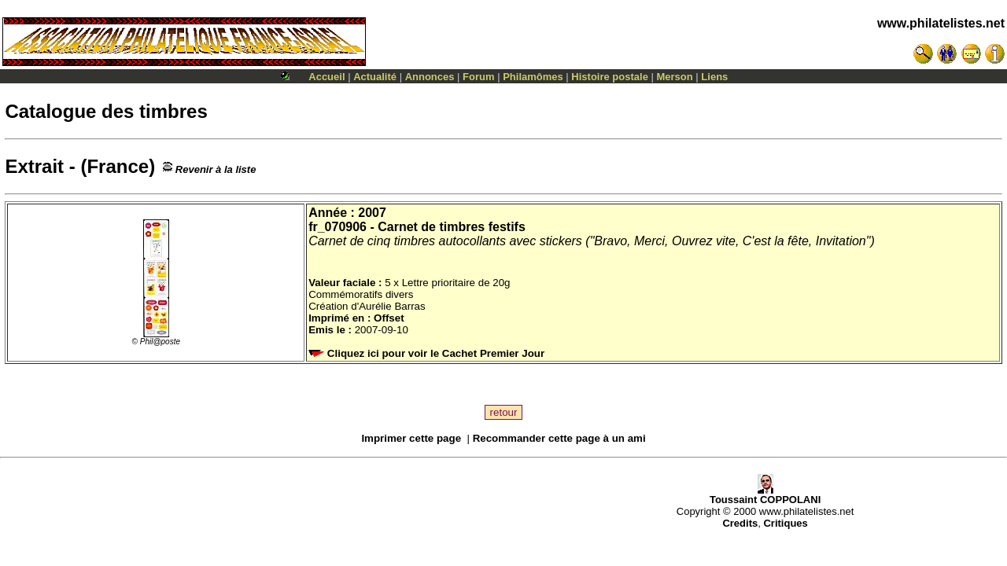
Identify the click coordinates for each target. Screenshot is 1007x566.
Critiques (785, 523)
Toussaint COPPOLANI (765, 494)
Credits (740, 523)
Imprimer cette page (411, 438)
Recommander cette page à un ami (559, 438)
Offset (389, 318)
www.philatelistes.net (941, 23)
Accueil (326, 77)
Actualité (375, 77)
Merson (675, 77)
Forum (478, 77)
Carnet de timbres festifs (452, 226)
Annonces (430, 77)
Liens (714, 77)
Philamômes (533, 77)
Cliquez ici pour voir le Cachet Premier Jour (428, 353)
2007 (372, 212)
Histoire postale (609, 77)
